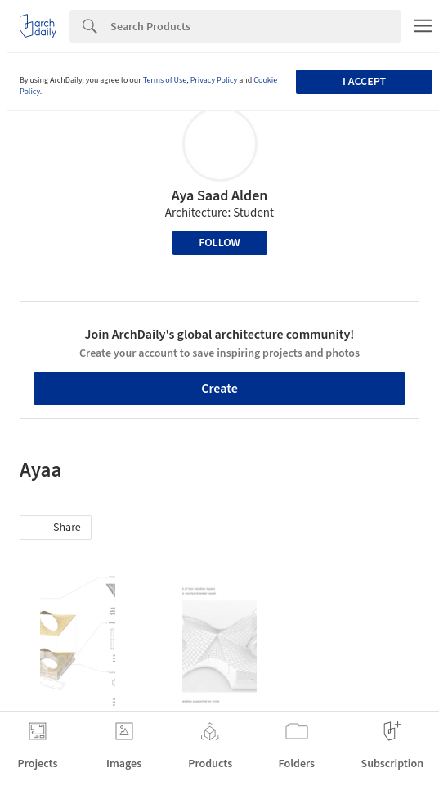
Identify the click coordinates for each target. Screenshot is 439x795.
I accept (364, 82)
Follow (219, 243)
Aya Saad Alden (220, 196)
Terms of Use (165, 80)
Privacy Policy (214, 80)
